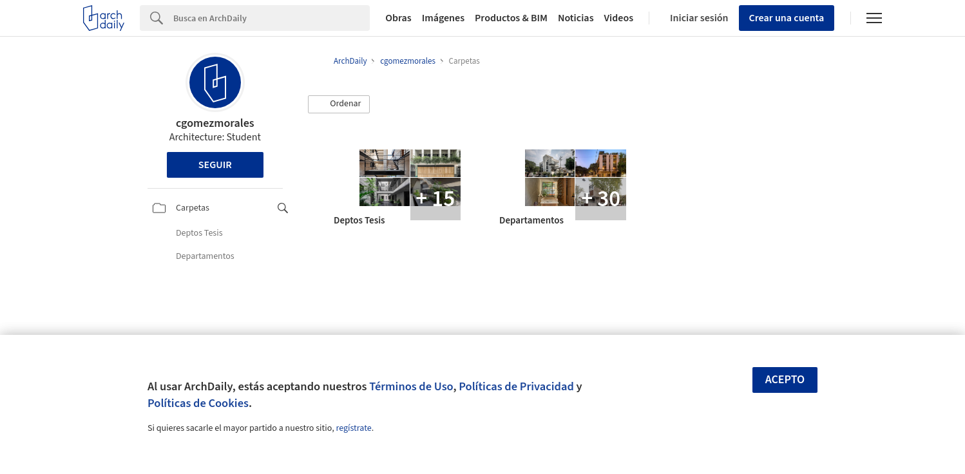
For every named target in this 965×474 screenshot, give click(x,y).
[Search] (271, 18)
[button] (339, 104)
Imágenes (443, 18)
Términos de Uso (411, 386)
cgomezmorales (215, 123)
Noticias (576, 18)
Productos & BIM (511, 18)
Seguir (215, 165)
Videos (619, 18)
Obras (398, 18)
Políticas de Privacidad (516, 386)
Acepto (785, 380)
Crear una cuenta (787, 18)
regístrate (353, 428)
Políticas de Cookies (198, 403)
